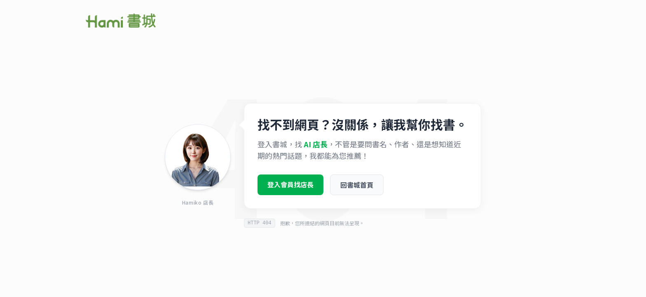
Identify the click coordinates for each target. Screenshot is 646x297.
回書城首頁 (356, 188)
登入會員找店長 (290, 187)
